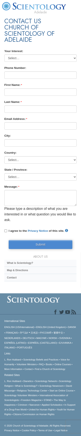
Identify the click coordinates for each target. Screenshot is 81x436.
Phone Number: (15, 68)
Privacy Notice (38, 230)
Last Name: (12, 102)
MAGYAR (41, 338)
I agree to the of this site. (36, 230)
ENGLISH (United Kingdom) (51, 327)
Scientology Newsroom (51, 386)
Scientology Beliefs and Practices (41, 359)
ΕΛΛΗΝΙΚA (65, 343)
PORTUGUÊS (24, 347)
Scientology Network (46, 381)
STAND (48, 400)
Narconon (34, 405)
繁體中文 (58, 332)
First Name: (12, 85)
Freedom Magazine (31, 400)
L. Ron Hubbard (12, 359)
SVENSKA (64, 338)
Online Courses (62, 364)
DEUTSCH (28, 338)
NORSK (53, 338)
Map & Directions (17, 270)
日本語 (34, 332)
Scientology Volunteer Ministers (20, 395)
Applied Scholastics (52, 405)
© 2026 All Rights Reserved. (37, 425)
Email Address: (14, 119)
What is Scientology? (20, 262)
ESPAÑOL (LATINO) (15, 343)
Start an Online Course (61, 390)
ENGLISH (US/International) (19, 327)
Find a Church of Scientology (50, 369)
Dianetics (28, 381)
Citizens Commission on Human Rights (33, 414)
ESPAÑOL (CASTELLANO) (42, 343)
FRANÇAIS (12, 332)
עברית (24, 332)
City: (7, 135)
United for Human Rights (42, 409)
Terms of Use (45, 430)
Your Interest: (13, 51)
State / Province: (15, 169)
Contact (12, 277)
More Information (13, 369)
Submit (40, 244)
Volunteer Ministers (26, 364)
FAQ (41, 364)
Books (49, 364)
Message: (11, 186)
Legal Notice (60, 430)
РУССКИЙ (45, 332)
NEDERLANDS (12, 338)
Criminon (22, 405)
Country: (10, 152)
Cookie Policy (29, 430)
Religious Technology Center (32, 390)
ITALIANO (9, 347)
